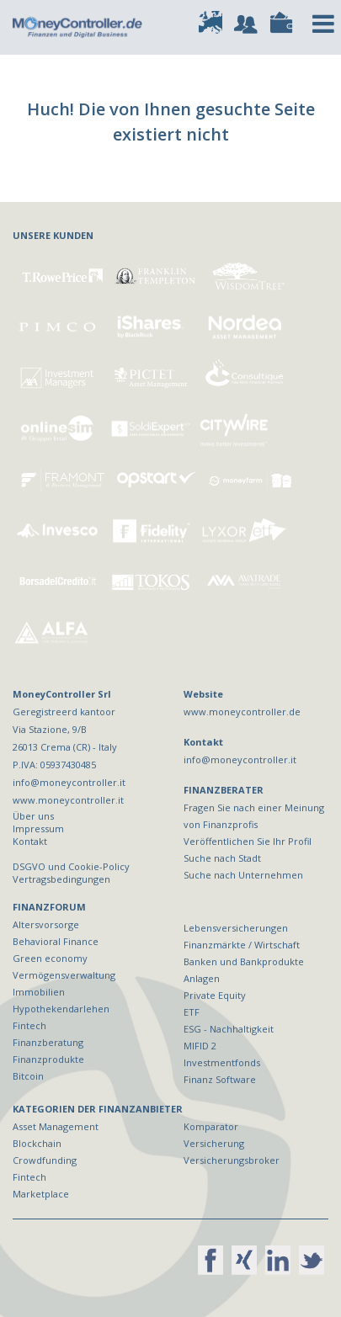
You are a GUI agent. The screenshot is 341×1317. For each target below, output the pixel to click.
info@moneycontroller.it (240, 759)
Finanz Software (220, 1079)
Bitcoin (28, 1076)
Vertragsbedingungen (61, 879)
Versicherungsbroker (232, 1160)
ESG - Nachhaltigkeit (229, 1028)
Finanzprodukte (48, 1059)
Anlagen (202, 978)
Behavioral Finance (56, 941)
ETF (192, 1012)
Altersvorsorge (46, 924)
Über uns (33, 816)
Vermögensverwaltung (64, 975)
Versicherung (214, 1143)
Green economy (50, 958)
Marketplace (41, 1193)
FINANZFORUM (49, 906)
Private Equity (215, 995)
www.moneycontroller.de (242, 711)
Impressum (38, 828)
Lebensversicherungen (236, 927)
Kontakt (30, 841)
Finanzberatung (48, 1042)
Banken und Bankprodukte (244, 961)
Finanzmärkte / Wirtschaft (242, 944)
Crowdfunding (45, 1160)
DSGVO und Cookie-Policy (71, 866)
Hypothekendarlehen (61, 1008)
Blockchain (37, 1143)
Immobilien (39, 991)
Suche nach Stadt (222, 858)
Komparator (211, 1126)
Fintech (29, 1025)
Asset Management (56, 1126)
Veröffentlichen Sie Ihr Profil (248, 841)
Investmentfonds (222, 1062)
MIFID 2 (200, 1045)
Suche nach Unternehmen (243, 874)
